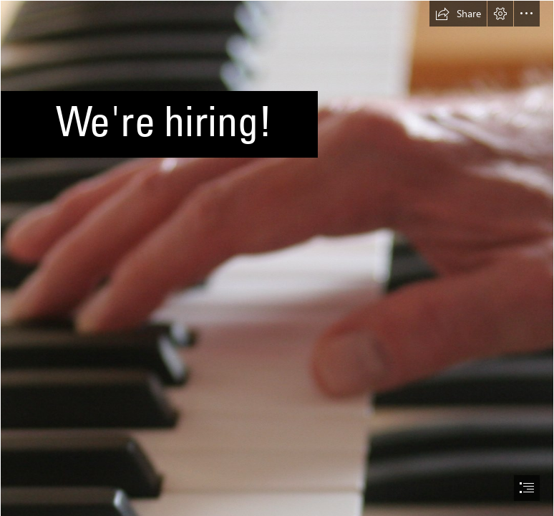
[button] (458, 14)
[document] (277, 258)
